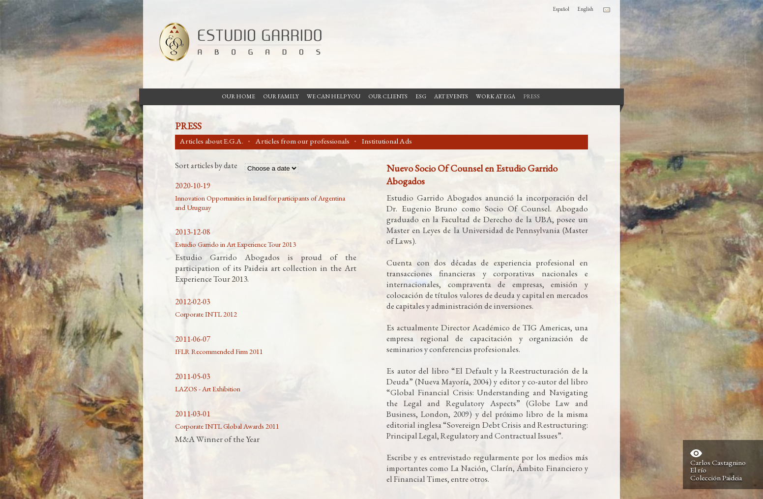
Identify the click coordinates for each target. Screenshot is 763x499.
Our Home (238, 96)
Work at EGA (495, 96)
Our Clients (388, 96)
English (585, 8)
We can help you (333, 96)
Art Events (451, 96)
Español (561, 8)
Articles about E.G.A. (211, 141)
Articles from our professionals (303, 141)
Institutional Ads (387, 141)
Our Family (281, 96)
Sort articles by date (206, 166)
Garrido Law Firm (236, 42)
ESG (420, 96)
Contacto (606, 9)
